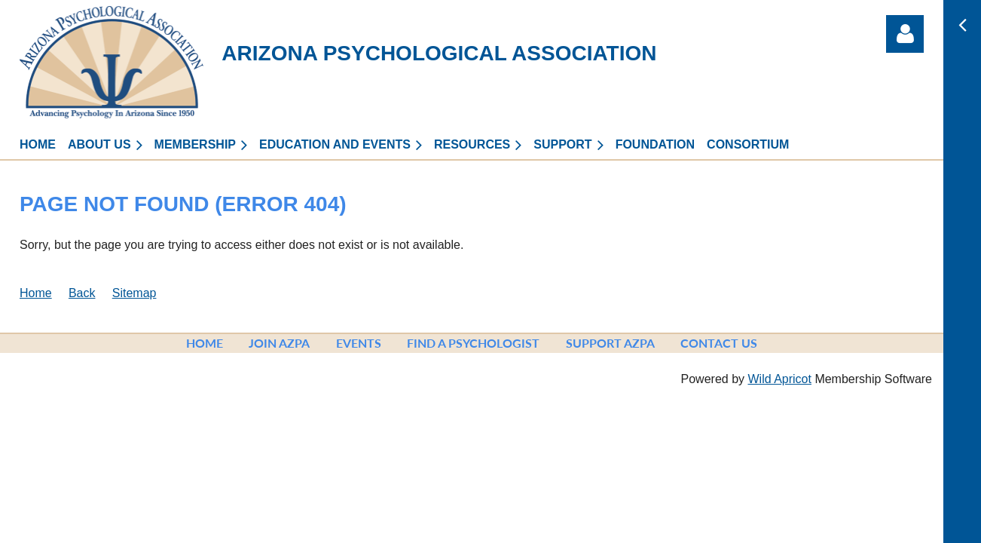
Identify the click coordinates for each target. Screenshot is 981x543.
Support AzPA (610, 343)
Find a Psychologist (473, 343)
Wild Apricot (779, 379)
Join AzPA (279, 343)
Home (36, 293)
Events (358, 343)
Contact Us (718, 343)
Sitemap (134, 293)
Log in (905, 34)
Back (82, 293)
